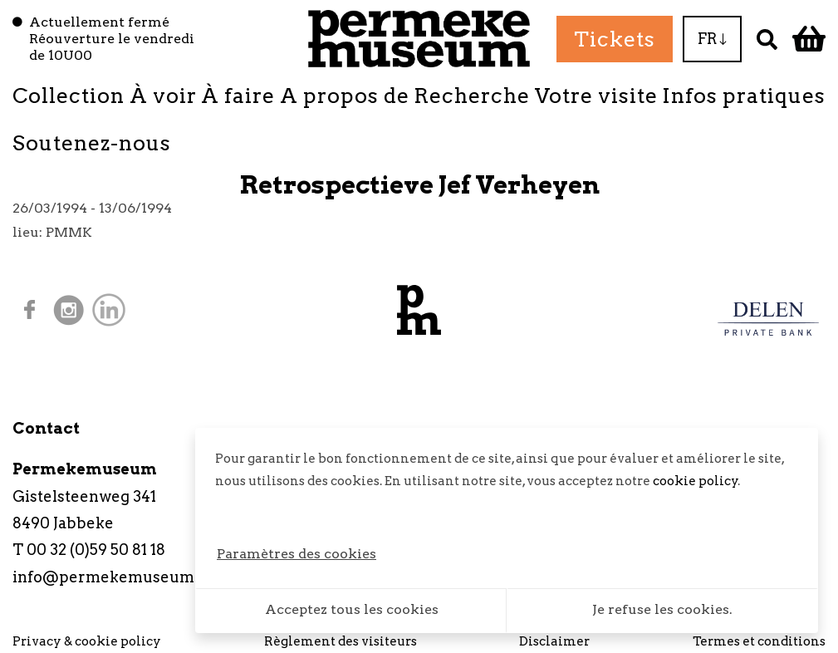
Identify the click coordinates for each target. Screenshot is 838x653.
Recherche (472, 95)
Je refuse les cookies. (662, 609)
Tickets (614, 39)
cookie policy (695, 481)
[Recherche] (767, 38)
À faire (238, 95)
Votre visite (596, 95)
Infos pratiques (744, 95)
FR (712, 38)
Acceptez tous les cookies (352, 609)
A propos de (344, 95)
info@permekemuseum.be (114, 577)
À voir (163, 95)
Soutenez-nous (91, 142)
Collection (68, 95)
